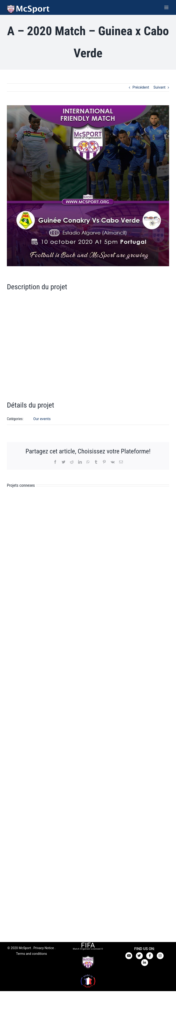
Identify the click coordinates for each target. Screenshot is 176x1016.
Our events (42, 419)
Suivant (159, 87)
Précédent (140, 87)
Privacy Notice (43, 948)
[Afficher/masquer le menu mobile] (166, 7)
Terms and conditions (31, 953)
